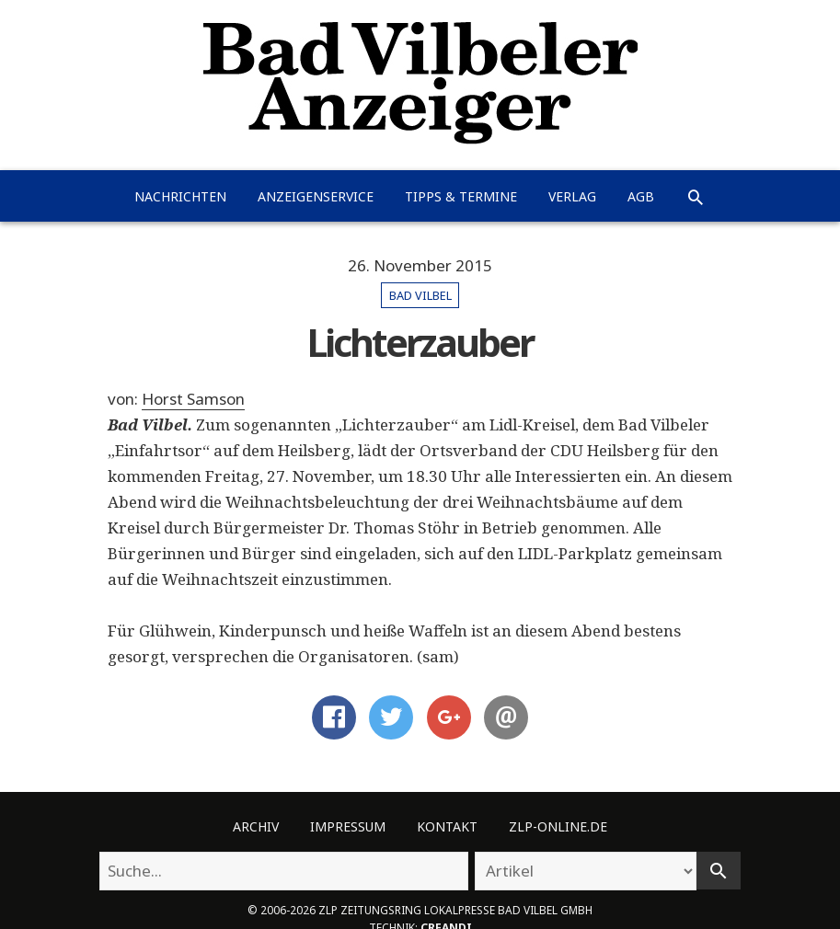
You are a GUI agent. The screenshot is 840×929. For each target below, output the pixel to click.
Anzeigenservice (316, 196)
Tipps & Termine (461, 196)
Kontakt (447, 826)
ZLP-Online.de (558, 826)
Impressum (347, 826)
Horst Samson (193, 398)
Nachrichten (180, 196)
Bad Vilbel (420, 295)
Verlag (572, 196)
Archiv (256, 826)
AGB (640, 196)
